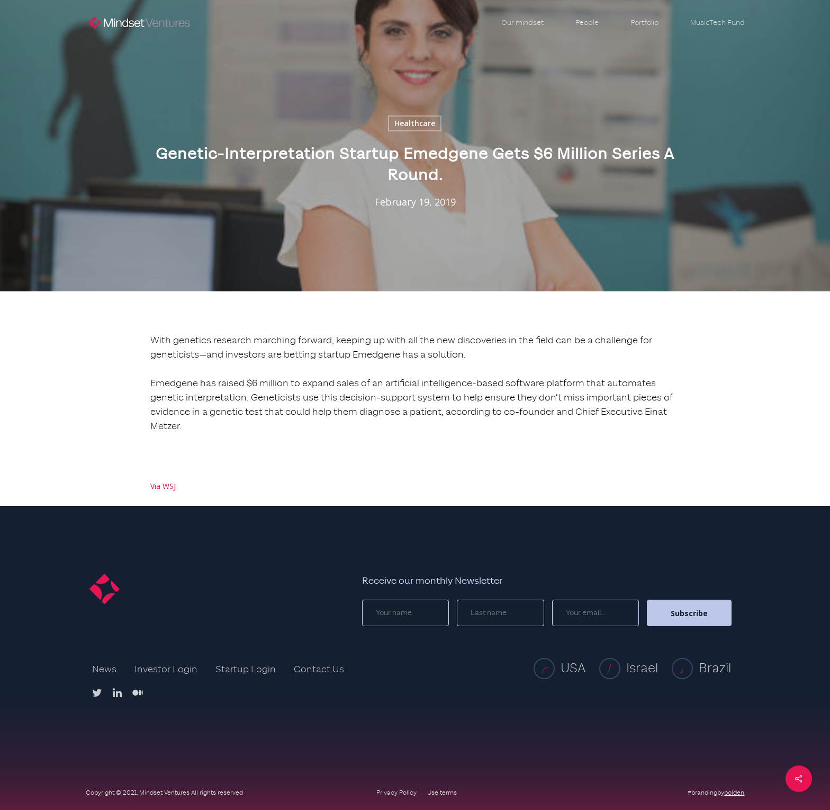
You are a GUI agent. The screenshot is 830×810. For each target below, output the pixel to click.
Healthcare (414, 123)
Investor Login (165, 669)
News (104, 669)
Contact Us (319, 669)
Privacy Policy (396, 792)
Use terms (442, 792)
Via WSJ (163, 486)
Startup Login (245, 669)
